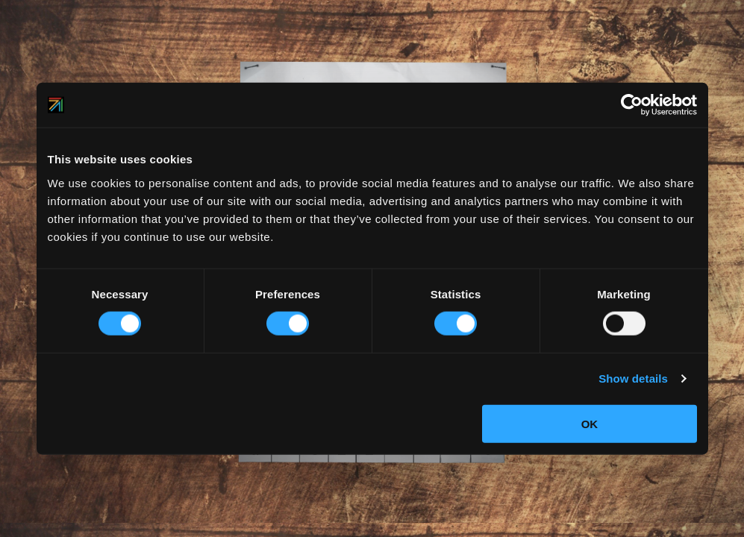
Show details (633, 378)
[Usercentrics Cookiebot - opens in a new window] (631, 105)
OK (589, 423)
